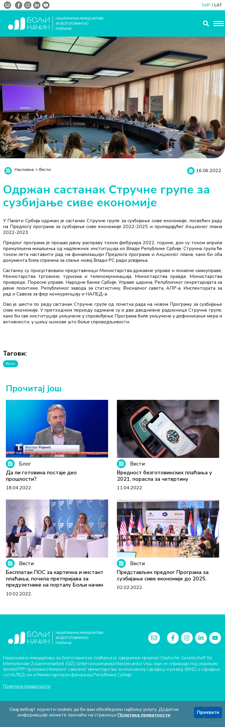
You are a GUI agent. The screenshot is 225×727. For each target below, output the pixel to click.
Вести (45, 169)
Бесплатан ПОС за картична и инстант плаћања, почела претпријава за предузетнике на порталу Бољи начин (54, 578)
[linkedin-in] (36, 5)
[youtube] (46, 5)
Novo (10, 363)
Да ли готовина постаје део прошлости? (41, 476)
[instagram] (27, 5)
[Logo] (55, 637)
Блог (18, 463)
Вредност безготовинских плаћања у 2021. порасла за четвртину (164, 476)
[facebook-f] (18, 5)
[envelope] (7, 5)
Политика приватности (26, 686)
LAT (218, 5)
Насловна (24, 169)
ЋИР (205, 5)
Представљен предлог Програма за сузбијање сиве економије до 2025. (163, 575)
